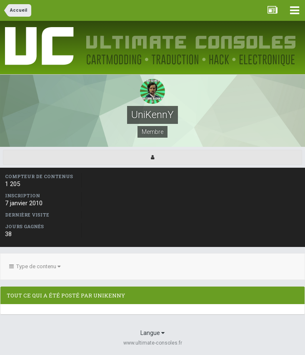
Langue (152, 333)
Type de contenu (34, 266)
